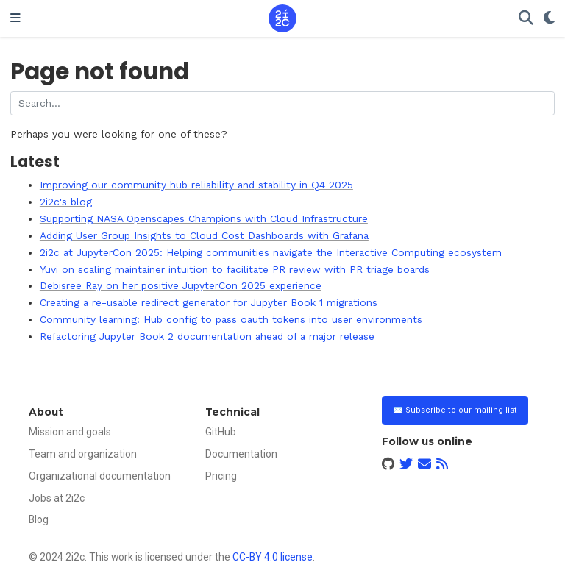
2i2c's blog (66, 201)
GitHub (220, 432)
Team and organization (83, 454)
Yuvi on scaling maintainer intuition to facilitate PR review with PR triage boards (235, 269)
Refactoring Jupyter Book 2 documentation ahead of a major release (207, 336)
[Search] (526, 19)
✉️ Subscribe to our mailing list (455, 410)
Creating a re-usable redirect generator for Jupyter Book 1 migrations (208, 302)
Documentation (241, 454)
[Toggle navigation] (15, 18)
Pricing (221, 476)
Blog (39, 519)
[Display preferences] (549, 19)
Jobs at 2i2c (57, 498)
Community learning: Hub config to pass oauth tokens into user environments (231, 319)
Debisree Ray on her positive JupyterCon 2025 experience (180, 285)
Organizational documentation (100, 476)
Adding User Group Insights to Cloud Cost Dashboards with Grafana (204, 235)
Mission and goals (70, 432)
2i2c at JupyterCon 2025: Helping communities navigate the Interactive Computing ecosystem (271, 252)
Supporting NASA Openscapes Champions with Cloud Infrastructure (204, 218)
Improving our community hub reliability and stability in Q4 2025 (196, 185)
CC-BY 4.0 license (272, 557)
